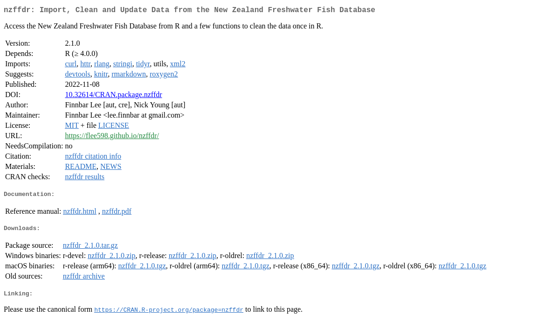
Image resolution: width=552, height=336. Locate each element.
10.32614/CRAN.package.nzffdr (113, 96)
